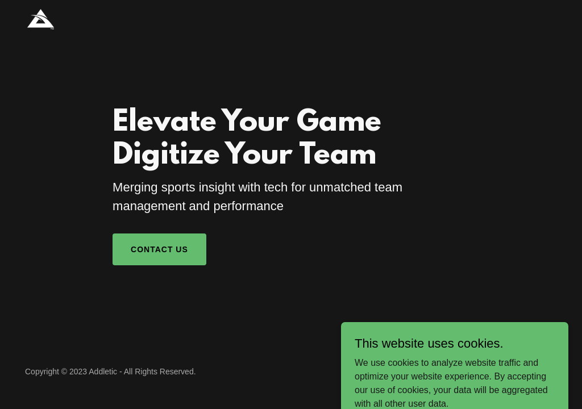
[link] (40, 18)
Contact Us (159, 249)
